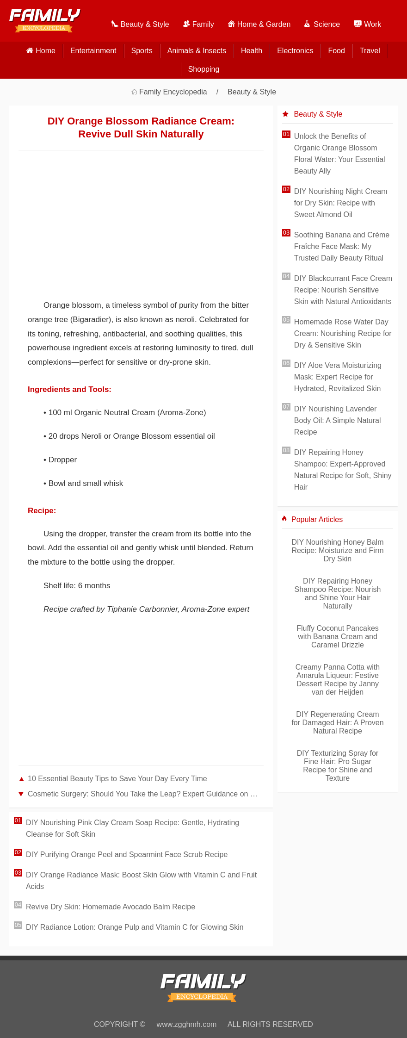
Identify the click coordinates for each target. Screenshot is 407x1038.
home (46, 51)
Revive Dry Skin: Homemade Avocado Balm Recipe (110, 907)
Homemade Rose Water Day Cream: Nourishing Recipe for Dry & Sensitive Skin (343, 333)
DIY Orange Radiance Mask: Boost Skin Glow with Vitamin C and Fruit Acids (141, 880)
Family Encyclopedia (173, 92)
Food (336, 51)
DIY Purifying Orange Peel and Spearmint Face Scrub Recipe (127, 854)
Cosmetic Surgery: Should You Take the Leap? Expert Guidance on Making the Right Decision (146, 794)
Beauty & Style (252, 92)
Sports (142, 51)
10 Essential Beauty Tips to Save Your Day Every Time (117, 779)
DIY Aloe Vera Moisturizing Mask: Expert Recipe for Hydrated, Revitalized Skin (338, 376)
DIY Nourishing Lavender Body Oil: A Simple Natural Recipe (337, 420)
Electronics (295, 51)
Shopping (204, 69)
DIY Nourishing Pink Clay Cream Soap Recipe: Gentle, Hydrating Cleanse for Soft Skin (132, 828)
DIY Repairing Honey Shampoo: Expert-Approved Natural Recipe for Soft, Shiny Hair (343, 469)
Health (251, 51)
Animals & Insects (196, 51)
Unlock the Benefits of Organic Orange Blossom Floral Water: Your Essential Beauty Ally (339, 153)
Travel (370, 51)
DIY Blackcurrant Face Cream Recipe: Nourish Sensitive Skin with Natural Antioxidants (343, 289)
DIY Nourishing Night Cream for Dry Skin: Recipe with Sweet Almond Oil (341, 202)
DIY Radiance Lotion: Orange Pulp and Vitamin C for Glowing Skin (135, 927)
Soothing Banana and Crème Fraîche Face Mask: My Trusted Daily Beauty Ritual (341, 246)
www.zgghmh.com (187, 1024)
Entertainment (93, 51)
